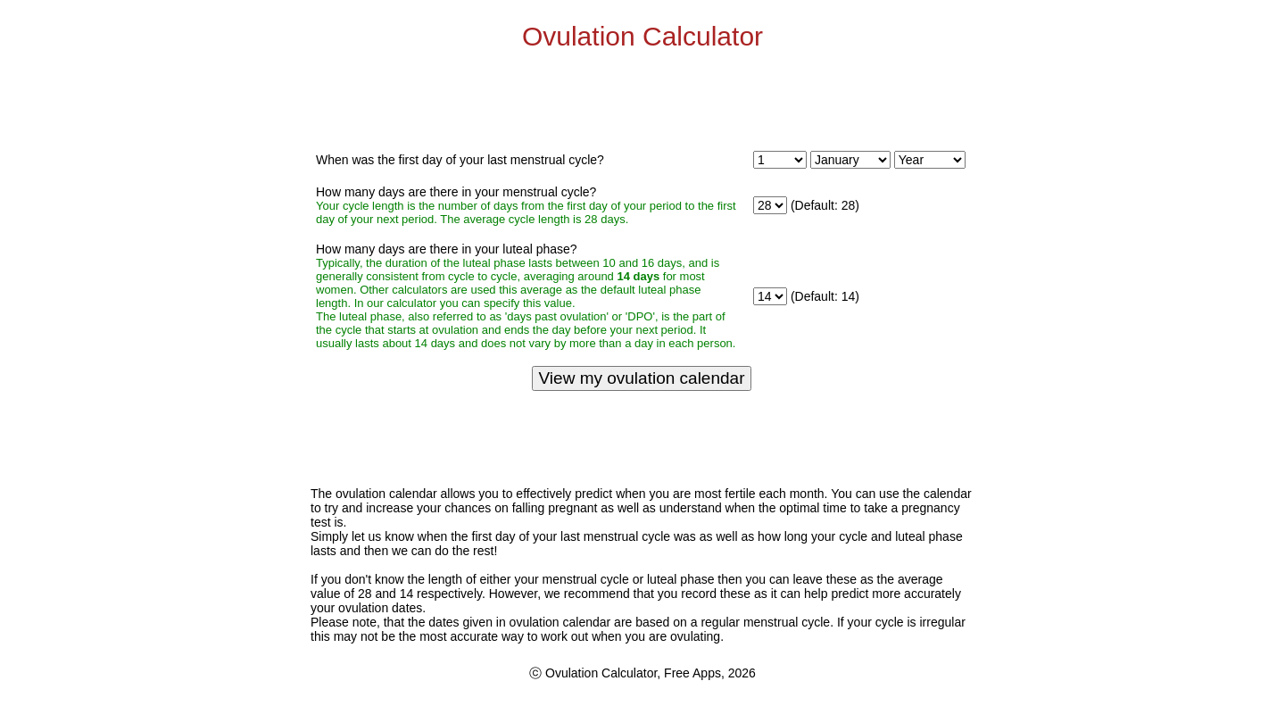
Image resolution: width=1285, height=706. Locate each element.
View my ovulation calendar (642, 378)
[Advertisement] (642, 98)
